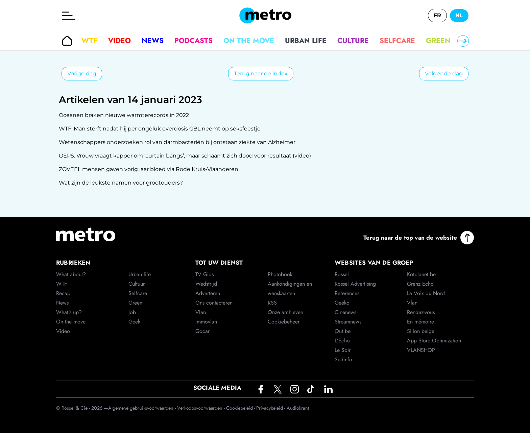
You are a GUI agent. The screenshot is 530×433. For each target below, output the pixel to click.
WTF (89, 40)
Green (438, 40)
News (153, 40)
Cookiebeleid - (241, 408)
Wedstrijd (206, 284)
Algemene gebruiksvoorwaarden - (142, 408)
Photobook (280, 274)
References (347, 293)
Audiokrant (298, 408)
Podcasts (193, 40)
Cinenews (345, 312)
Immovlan (206, 322)
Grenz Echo (420, 284)
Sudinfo (343, 359)
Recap (63, 293)
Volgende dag (444, 73)
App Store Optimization (434, 340)
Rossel (342, 274)
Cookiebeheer (283, 322)
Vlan (200, 312)
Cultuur (136, 284)
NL (459, 15)
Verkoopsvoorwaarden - (201, 408)
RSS (272, 303)
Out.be (343, 331)
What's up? (69, 312)
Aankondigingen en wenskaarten (290, 288)
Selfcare (397, 40)
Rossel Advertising (355, 284)
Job (132, 312)
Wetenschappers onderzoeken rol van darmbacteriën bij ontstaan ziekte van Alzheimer (177, 142)
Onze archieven (285, 312)
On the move (248, 40)
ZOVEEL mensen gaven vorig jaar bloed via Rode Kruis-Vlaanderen (148, 169)
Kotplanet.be (421, 274)
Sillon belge (420, 331)
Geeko (342, 303)
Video (119, 40)
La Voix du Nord (426, 293)
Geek (134, 322)
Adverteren (207, 293)
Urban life (306, 40)
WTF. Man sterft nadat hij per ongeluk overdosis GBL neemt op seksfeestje (160, 128)
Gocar (202, 331)
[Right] (463, 41)
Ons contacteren (214, 303)
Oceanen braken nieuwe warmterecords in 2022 (124, 115)
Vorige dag (81, 73)
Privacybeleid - (271, 408)
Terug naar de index (261, 73)
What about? (71, 274)
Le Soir (343, 350)
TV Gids (204, 274)
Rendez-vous (421, 312)
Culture (353, 40)
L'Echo (342, 340)
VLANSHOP (421, 350)
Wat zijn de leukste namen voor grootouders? (121, 182)
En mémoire (420, 322)
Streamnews (348, 322)
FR (437, 15)
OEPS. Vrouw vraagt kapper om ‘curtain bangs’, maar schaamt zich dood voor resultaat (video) (185, 155)
